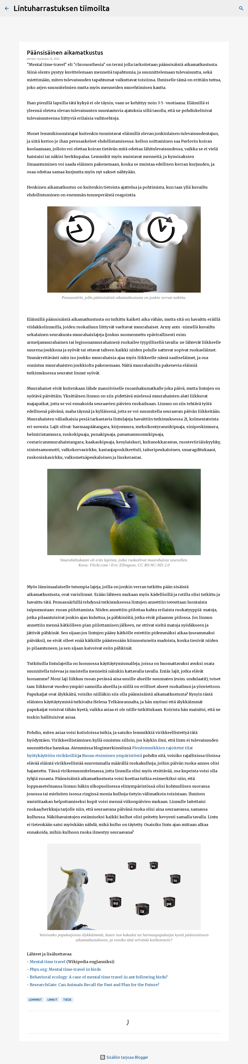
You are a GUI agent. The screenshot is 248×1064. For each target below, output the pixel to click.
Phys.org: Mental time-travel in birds (65, 969)
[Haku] (241, 8)
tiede (67, 999)
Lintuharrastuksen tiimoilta (61, 8)
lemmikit (35, 999)
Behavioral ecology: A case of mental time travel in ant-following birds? (99, 977)
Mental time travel (47, 961)
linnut (52, 999)
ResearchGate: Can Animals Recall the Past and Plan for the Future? (94, 984)
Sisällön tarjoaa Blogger (124, 1057)
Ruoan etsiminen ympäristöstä (112, 755)
